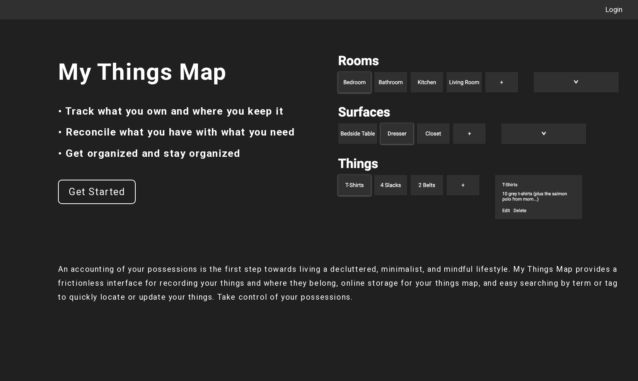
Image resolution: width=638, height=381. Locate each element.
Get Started (96, 191)
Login (614, 9)
